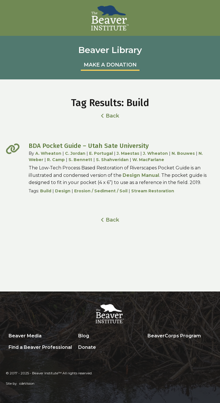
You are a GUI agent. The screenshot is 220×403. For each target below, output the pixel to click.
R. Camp (56, 159)
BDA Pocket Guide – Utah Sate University (89, 146)
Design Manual (141, 175)
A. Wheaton (48, 153)
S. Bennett (80, 159)
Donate (87, 347)
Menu (210, 10)
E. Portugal (101, 153)
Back (112, 116)
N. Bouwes (183, 153)
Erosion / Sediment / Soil (100, 190)
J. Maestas (128, 153)
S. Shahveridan (112, 159)
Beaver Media (25, 336)
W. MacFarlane (148, 159)
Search (149, 348)
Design (62, 190)
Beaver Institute (110, 18)
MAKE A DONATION (110, 65)
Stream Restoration (152, 190)
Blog (83, 336)
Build (45, 190)
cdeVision (26, 383)
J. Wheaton (155, 153)
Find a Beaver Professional (40, 347)
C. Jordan (75, 153)
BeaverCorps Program (174, 336)
